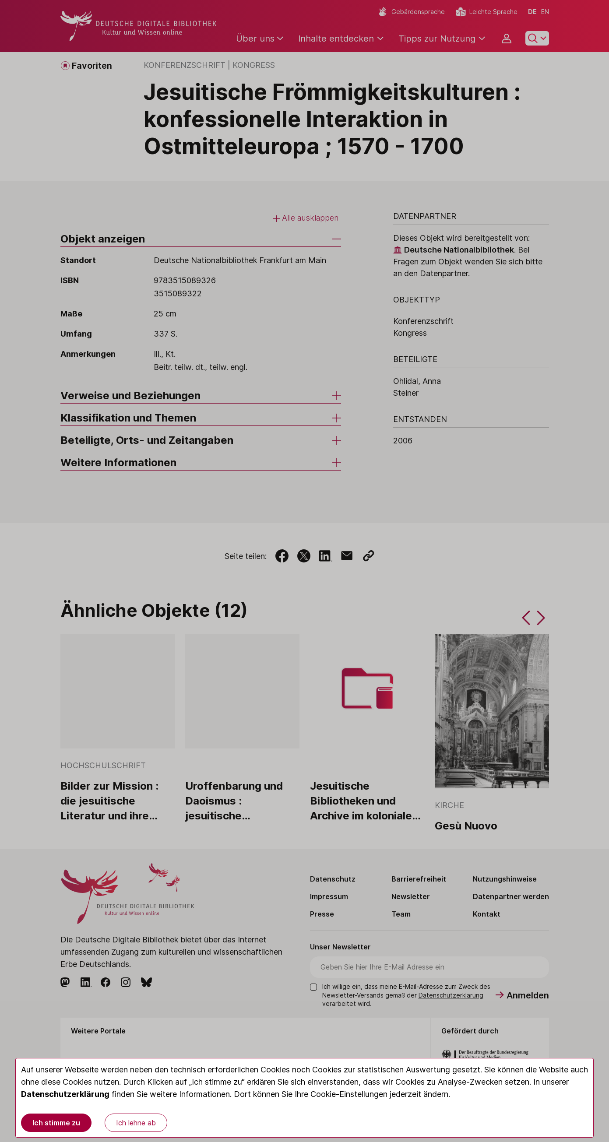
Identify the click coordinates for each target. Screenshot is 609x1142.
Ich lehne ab (136, 1122)
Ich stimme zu (56, 1122)
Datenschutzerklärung (65, 1094)
